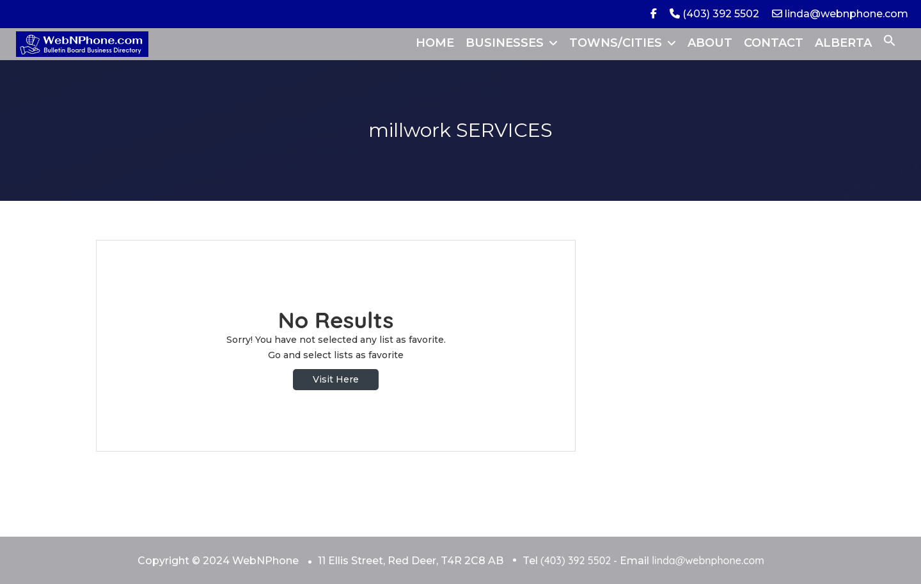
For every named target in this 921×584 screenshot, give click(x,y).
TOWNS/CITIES (615, 43)
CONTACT (773, 43)
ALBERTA (843, 43)
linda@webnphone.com (840, 14)
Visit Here (336, 379)
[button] (889, 43)
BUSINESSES (505, 43)
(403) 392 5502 (714, 14)
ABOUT (710, 43)
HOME (435, 43)
